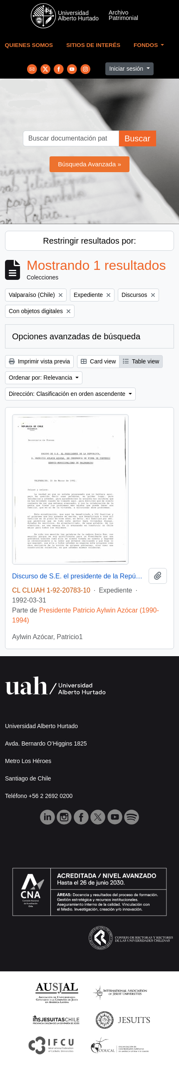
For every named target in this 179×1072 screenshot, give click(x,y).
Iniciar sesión (127, 68)
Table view (141, 361)
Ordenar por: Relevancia (41, 377)
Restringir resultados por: (89, 240)
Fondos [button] (146, 45)
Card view (98, 361)
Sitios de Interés (93, 45)
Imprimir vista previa (39, 361)
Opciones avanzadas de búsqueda (76, 336)
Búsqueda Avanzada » (89, 164)
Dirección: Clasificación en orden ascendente (68, 393)
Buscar (137, 138)
